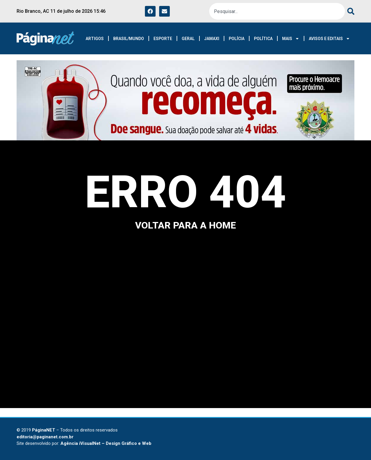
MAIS (290, 39)
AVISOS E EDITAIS (329, 39)
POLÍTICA (263, 38)
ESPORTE (162, 38)
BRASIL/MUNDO (128, 38)
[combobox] (277, 11)
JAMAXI (211, 38)
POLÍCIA (236, 38)
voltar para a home (185, 225)
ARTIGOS (95, 38)
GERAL (188, 38)
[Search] (349, 11)
